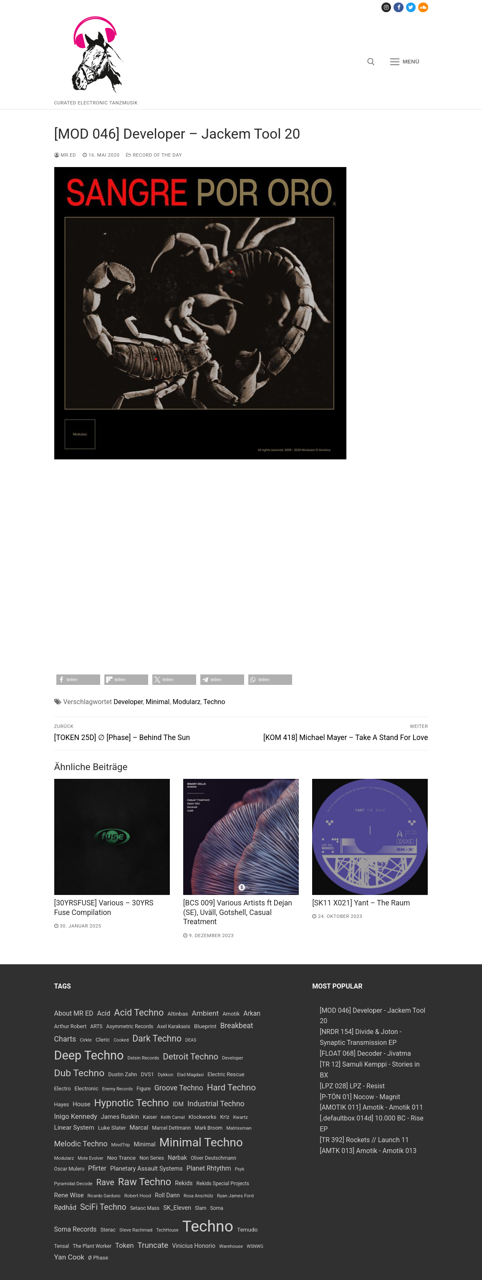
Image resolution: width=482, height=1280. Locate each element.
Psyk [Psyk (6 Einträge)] (240, 1169)
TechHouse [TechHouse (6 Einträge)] (167, 1230)
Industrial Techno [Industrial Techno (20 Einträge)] (216, 1103)
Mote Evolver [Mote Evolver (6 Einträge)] (90, 1158)
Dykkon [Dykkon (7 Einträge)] (165, 1074)
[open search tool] (371, 62)
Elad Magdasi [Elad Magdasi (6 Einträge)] (190, 1074)
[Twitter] (411, 7)
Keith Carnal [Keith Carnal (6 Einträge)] (172, 1117)
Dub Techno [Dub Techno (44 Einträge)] (79, 1073)
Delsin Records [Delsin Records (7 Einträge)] (143, 1058)
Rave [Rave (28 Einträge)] (105, 1182)
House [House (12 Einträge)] (81, 1104)
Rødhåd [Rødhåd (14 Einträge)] (65, 1208)
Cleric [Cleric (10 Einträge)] (103, 1039)
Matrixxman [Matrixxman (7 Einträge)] (238, 1128)
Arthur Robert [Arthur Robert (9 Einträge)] (70, 1026)
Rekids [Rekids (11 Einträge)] (183, 1183)
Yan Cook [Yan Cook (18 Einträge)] (69, 1257)
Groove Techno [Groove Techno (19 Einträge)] (178, 1088)
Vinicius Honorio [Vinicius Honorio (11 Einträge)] (193, 1245)
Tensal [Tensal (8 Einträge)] (61, 1246)
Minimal (157, 702)
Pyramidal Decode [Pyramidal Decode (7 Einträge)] (73, 1183)
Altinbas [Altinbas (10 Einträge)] (177, 1013)
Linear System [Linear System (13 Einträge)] (74, 1127)
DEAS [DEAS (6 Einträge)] (190, 1040)
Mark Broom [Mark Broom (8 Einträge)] (209, 1128)
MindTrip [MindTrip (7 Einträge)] (120, 1145)
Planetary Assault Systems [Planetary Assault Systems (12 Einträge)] (146, 1168)
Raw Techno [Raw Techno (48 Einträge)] (144, 1182)
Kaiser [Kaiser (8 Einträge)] (150, 1117)
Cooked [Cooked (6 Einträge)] (121, 1040)
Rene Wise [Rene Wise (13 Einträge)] (69, 1195)
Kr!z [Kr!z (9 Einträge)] (224, 1117)
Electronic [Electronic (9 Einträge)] (86, 1088)
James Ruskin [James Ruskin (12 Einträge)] (120, 1116)
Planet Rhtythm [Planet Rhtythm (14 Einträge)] (209, 1168)
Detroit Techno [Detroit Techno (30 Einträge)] (190, 1057)
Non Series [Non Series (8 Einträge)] (151, 1158)
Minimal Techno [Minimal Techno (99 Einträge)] (201, 1142)
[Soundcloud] (423, 7)
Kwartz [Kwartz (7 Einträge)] (240, 1117)
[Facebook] (398, 7)
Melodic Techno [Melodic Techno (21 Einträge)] (81, 1143)
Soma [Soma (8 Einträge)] (216, 1208)
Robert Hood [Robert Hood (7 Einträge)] (137, 1196)
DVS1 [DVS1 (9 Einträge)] (147, 1074)
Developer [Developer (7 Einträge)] (232, 1058)
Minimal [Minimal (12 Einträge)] (144, 1144)
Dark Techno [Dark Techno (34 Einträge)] (157, 1038)
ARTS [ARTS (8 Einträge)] (96, 1026)
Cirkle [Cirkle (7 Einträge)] (86, 1040)
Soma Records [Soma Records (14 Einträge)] (75, 1229)
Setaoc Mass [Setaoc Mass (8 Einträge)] (145, 1208)
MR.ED (65, 155)
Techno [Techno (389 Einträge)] (207, 1226)
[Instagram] (386, 7)
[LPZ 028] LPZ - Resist (352, 1086)
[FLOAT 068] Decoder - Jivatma (365, 1053)
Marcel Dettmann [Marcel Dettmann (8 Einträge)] (171, 1128)
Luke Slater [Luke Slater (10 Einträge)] (112, 1127)
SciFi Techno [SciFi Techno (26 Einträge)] (103, 1207)
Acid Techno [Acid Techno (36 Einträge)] (139, 1012)
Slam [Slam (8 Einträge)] (201, 1208)
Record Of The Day (154, 155)
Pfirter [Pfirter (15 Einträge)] (97, 1168)
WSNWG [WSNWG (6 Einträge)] (255, 1246)
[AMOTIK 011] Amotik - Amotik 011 (371, 1107)
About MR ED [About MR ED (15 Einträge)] (73, 1013)
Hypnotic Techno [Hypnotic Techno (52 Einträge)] (131, 1103)
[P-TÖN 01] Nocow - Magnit (360, 1097)
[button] (78, 679)
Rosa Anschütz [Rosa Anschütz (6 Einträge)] (198, 1196)
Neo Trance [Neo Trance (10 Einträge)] (121, 1157)
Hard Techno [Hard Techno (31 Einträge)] (231, 1087)
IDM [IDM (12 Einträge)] (178, 1104)
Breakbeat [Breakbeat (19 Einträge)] (236, 1025)
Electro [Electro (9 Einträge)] (62, 1088)
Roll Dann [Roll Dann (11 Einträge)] (167, 1195)
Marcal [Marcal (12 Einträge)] (138, 1127)
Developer (128, 702)
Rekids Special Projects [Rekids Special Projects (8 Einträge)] (222, 1183)
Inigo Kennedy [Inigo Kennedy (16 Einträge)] (75, 1116)
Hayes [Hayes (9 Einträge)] (61, 1104)
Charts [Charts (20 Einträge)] (65, 1038)
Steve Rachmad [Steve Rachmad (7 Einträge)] (135, 1230)
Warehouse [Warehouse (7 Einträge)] (231, 1246)
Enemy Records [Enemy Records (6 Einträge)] (117, 1089)
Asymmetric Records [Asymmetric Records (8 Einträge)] (130, 1026)
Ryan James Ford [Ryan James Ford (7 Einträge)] (235, 1196)
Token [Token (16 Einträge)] (124, 1246)
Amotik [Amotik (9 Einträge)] (231, 1014)
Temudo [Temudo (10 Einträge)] (247, 1229)
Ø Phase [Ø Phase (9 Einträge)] (98, 1258)
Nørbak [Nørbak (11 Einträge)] (177, 1157)
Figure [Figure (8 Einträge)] (143, 1089)
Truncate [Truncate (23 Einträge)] (153, 1245)
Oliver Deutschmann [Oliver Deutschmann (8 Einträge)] (213, 1158)
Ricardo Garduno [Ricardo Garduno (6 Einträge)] (103, 1196)
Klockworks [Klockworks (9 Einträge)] (203, 1117)
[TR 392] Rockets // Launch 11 (364, 1140)
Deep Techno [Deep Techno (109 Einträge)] (89, 1055)
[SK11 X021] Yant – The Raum (361, 903)
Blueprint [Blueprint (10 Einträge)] (205, 1026)
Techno (214, 702)
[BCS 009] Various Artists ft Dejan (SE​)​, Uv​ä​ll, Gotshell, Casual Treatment (237, 912)
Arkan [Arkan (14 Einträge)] (251, 1013)
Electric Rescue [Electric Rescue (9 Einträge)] (225, 1074)
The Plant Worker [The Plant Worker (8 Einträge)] (92, 1246)
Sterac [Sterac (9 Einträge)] (108, 1230)
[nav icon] (404, 62)
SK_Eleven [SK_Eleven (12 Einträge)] (177, 1208)
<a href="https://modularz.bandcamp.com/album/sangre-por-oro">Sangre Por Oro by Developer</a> (241, 570)
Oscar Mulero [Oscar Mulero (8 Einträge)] (69, 1169)
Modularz (187, 702)
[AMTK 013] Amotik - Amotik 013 (368, 1151)
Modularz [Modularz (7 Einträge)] (64, 1158)
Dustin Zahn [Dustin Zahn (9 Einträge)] (122, 1074)
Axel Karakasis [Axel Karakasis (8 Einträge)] (173, 1026)
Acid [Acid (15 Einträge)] (104, 1013)
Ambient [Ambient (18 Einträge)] (205, 1013)
